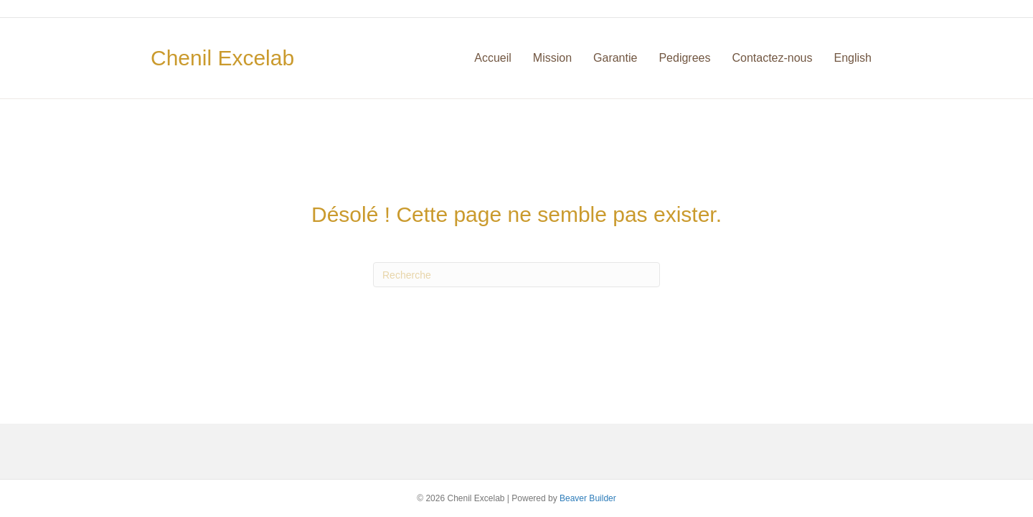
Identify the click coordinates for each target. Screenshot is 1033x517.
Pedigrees (684, 58)
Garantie (615, 58)
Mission (552, 58)
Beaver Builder (588, 498)
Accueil (492, 58)
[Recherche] (516, 274)
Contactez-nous (772, 58)
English (853, 58)
